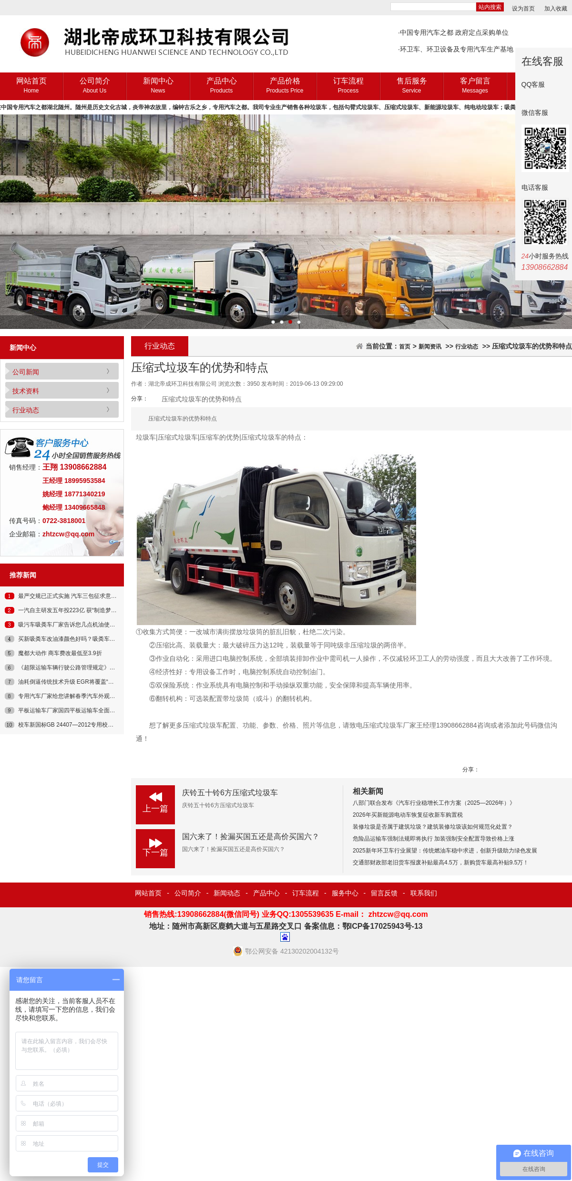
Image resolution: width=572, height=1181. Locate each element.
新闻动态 (227, 893)
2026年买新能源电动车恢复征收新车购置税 (408, 814)
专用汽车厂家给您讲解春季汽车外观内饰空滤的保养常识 (89, 696)
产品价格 (285, 86)
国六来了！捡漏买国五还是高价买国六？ (250, 836)
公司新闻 (25, 372)
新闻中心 (158, 86)
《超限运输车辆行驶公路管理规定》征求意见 (75, 667)
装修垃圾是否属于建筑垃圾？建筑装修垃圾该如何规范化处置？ (433, 826)
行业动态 (25, 410)
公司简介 (94, 86)
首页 (404, 346)
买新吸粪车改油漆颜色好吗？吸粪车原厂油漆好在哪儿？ (89, 639)
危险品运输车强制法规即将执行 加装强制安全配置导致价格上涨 (433, 838)
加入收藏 (555, 8)
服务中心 (345, 893)
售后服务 (411, 86)
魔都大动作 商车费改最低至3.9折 (60, 653)
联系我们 (423, 893)
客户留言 (475, 86)
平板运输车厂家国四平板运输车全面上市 (69, 710)
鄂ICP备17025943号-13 (382, 926)
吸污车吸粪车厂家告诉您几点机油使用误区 (72, 624)
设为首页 (523, 8)
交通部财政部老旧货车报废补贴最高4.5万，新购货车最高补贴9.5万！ (441, 862)
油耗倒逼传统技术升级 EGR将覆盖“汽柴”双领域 (78, 681)
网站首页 (31, 86)
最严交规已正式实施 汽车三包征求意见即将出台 (79, 596)
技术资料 (25, 391)
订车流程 (348, 86)
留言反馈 (384, 893)
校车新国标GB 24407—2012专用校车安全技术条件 (83, 724)
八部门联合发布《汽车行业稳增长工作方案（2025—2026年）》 (434, 803)
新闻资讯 (430, 346)
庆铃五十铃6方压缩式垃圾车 (230, 793)
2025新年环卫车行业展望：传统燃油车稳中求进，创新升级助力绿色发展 (445, 850)
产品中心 (221, 86)
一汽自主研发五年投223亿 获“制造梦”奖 (68, 610)
